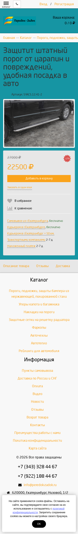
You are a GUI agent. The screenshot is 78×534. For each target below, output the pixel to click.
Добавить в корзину (39, 178)
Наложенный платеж (21, 246)
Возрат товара (37, 417)
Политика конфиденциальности (37, 440)
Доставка (63, 266)
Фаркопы (39, 327)
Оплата (37, 386)
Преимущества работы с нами (37, 433)
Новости (37, 401)
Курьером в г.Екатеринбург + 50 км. (30, 233)
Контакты (37, 425)
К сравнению (23, 208)
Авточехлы (39, 335)
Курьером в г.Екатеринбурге (26, 227)
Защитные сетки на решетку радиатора (39, 320)
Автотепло (39, 343)
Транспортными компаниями (26, 239)
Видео (37, 394)
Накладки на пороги (39, 312)
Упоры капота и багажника (39, 304)
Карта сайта (37, 448)
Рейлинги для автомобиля (39, 351)
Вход (43, 4)
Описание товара (16, 266)
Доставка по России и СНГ (37, 378)
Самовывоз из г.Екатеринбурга (27, 221)
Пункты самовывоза (37, 370)
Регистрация (64, 4)
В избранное (23, 200)
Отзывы (42, 266)
